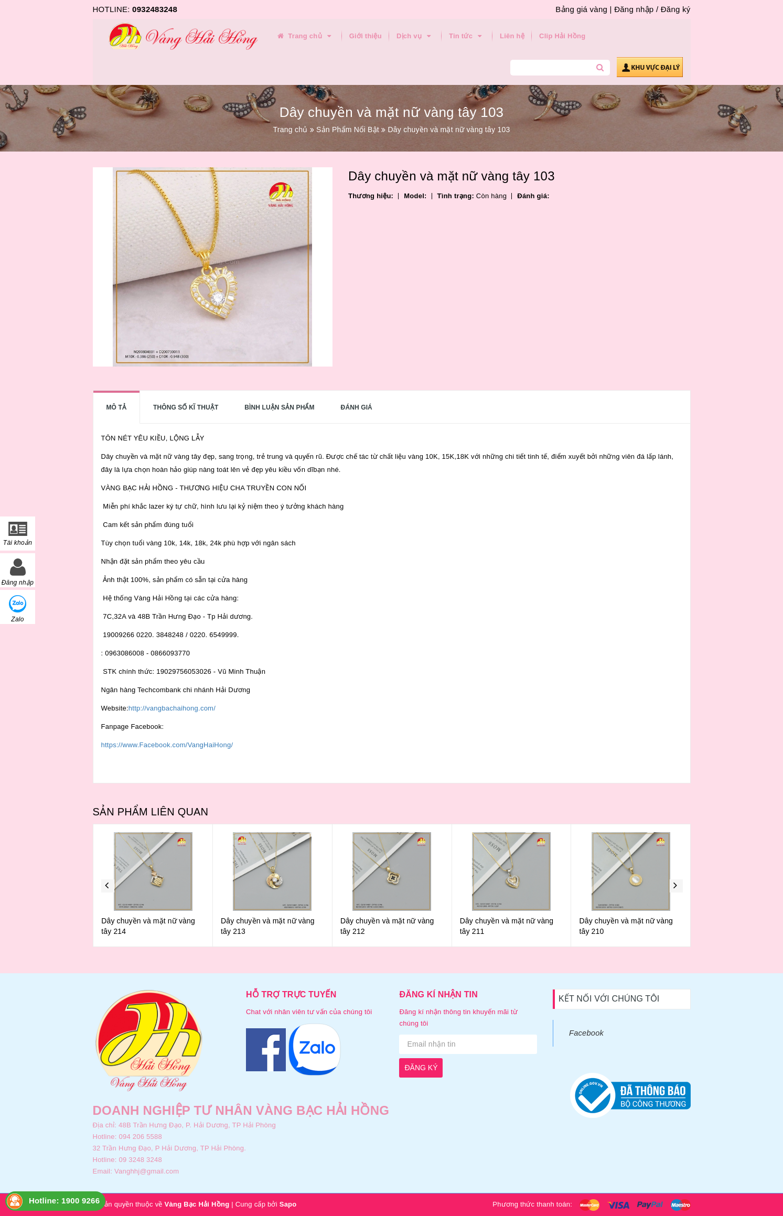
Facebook (586, 1033)
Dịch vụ (415, 36)
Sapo (288, 1204)
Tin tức (467, 36)
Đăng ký (676, 9)
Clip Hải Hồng (562, 36)
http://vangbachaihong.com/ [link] (172, 708)
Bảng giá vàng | (583, 9)
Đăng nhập (633, 9)
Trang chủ (305, 36)
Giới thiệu (365, 36)
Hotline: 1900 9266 (64, 1200)
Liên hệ (512, 36)
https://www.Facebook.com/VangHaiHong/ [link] (167, 745)
